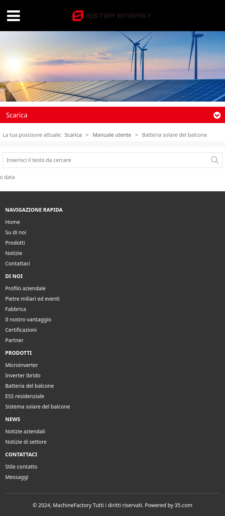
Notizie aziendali (25, 431)
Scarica (73, 134)
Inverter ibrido (22, 375)
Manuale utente (112, 134)
